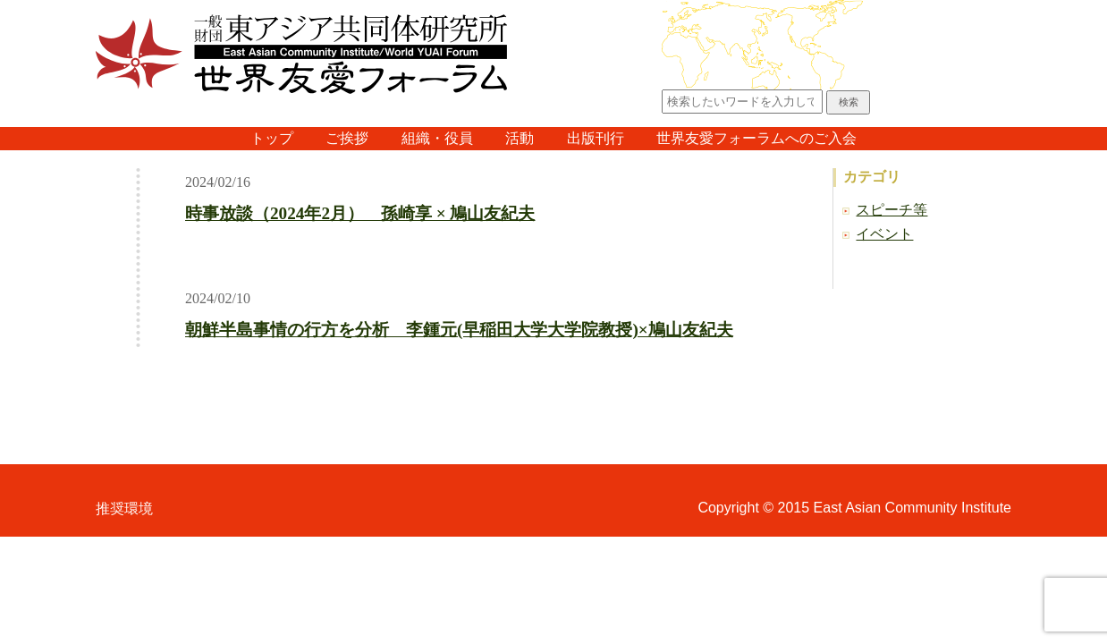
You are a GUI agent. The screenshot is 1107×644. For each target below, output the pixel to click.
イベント (884, 234)
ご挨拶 (346, 138)
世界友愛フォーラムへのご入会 (756, 138)
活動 (519, 138)
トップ (271, 138)
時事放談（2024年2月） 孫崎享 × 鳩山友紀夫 (360, 213)
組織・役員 (437, 138)
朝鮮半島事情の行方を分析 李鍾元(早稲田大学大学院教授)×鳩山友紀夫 (459, 329)
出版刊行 (595, 138)
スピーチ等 (891, 209)
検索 (848, 102)
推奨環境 (124, 508)
